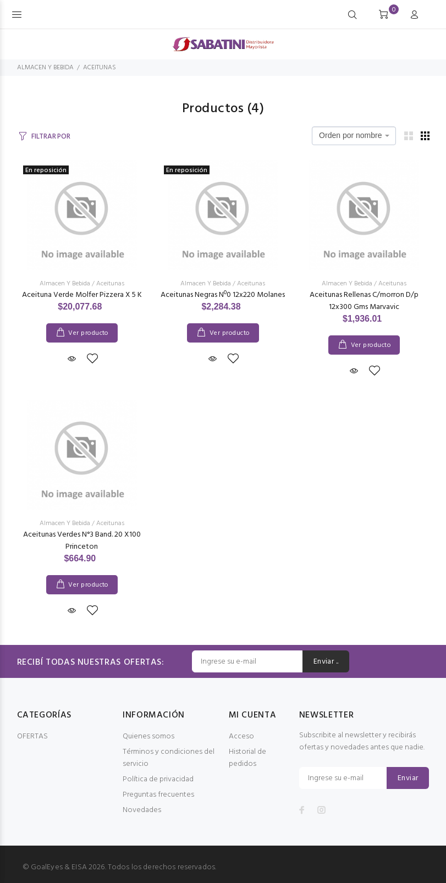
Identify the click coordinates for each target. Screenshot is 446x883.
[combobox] (353, 135)
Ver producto (88, 333)
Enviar (408, 778)
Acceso (241, 736)
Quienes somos (148, 736)
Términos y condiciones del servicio (168, 758)
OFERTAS (32, 736)
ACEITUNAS (99, 67)
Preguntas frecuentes (158, 794)
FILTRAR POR (50, 136)
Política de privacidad (158, 779)
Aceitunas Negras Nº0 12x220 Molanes (223, 295)
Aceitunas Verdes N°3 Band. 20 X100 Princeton (82, 540)
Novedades (142, 810)
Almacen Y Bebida (65, 283)
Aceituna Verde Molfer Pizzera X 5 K (82, 295)
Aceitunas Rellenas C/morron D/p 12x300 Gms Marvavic (364, 301)
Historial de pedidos (247, 758)
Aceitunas (110, 283)
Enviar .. (326, 661)
